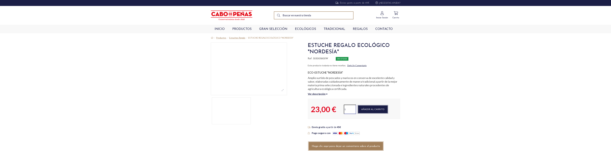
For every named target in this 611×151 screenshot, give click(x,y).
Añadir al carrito (372, 109)
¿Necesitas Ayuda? (389, 3)
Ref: (310, 58)
